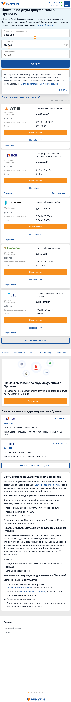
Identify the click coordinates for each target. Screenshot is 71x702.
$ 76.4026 (55, 2)
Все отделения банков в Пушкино (35, 465)
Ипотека (5, 352)
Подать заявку (35, 132)
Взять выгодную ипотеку (47, 484)
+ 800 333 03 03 (60, 418)
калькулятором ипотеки (19, 587)
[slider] (35, 37)
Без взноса (61, 352)
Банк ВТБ (8, 448)
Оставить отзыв (35, 401)
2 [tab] (31, 692)
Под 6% (7, 632)
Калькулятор (45, 352)
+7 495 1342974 (60, 443)
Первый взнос (10, 41)
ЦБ (49, 2)
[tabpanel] (34, 628)
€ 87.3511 (55, 5)
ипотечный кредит (44, 25)
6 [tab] (42, 692)
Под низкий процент (13, 628)
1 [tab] (28, 692)
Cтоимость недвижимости (15, 31)
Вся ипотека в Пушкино (35, 340)
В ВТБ (32, 352)
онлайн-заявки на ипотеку (32, 591)
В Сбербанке (19, 352)
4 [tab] (37, 692)
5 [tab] (39, 692)
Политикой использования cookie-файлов (38, 83)
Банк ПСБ (8, 423)
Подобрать (35, 63)
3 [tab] (34, 692)
